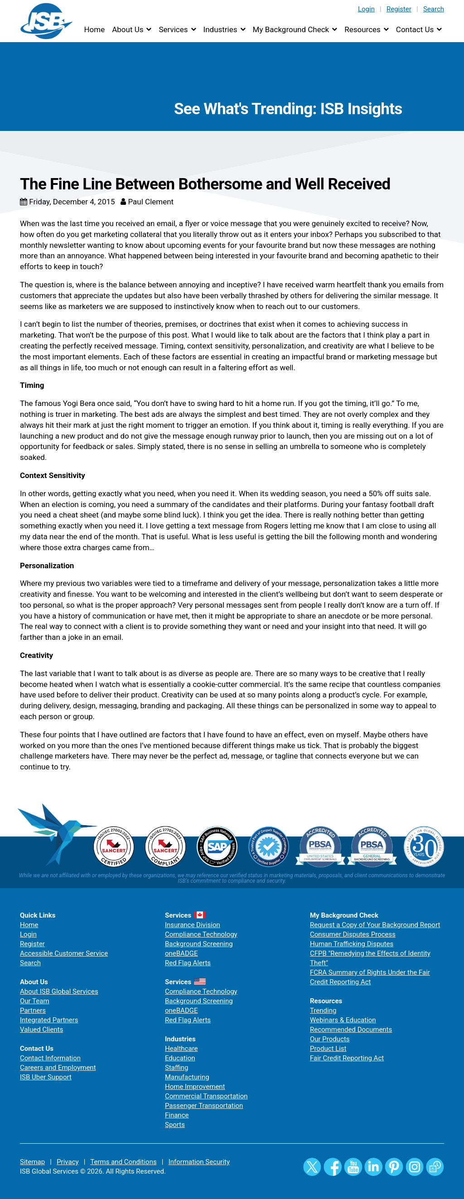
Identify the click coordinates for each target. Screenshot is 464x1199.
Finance (176, 1115)
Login (366, 9)
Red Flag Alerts (188, 963)
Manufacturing (187, 1077)
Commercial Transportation (206, 1096)
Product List (328, 1048)
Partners (33, 1010)
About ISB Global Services (59, 991)
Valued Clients (41, 1029)
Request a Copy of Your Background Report (375, 925)
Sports (175, 1125)
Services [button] (173, 29)
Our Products (330, 1039)
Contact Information (50, 1058)
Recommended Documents (351, 1029)
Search (433, 9)
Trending (323, 1010)
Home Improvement (195, 1087)
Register (399, 9)
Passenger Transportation (204, 1106)
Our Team (34, 1001)
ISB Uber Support (46, 1077)
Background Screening (199, 944)
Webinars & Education (343, 1020)
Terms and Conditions (123, 1162)
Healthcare (181, 1048)
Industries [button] (220, 29)
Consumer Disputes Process (353, 934)
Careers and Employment (58, 1068)
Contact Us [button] (415, 29)
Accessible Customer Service (64, 953)
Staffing (176, 1068)
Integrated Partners (49, 1020)
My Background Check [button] (291, 29)
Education (180, 1058)
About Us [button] (127, 29)
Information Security (199, 1162)
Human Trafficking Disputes (351, 944)
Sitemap (32, 1162)
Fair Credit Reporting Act (347, 1058)
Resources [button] (362, 29)
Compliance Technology (201, 934)
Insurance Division (192, 925)
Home (94, 29)
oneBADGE (181, 953)
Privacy (67, 1162)
